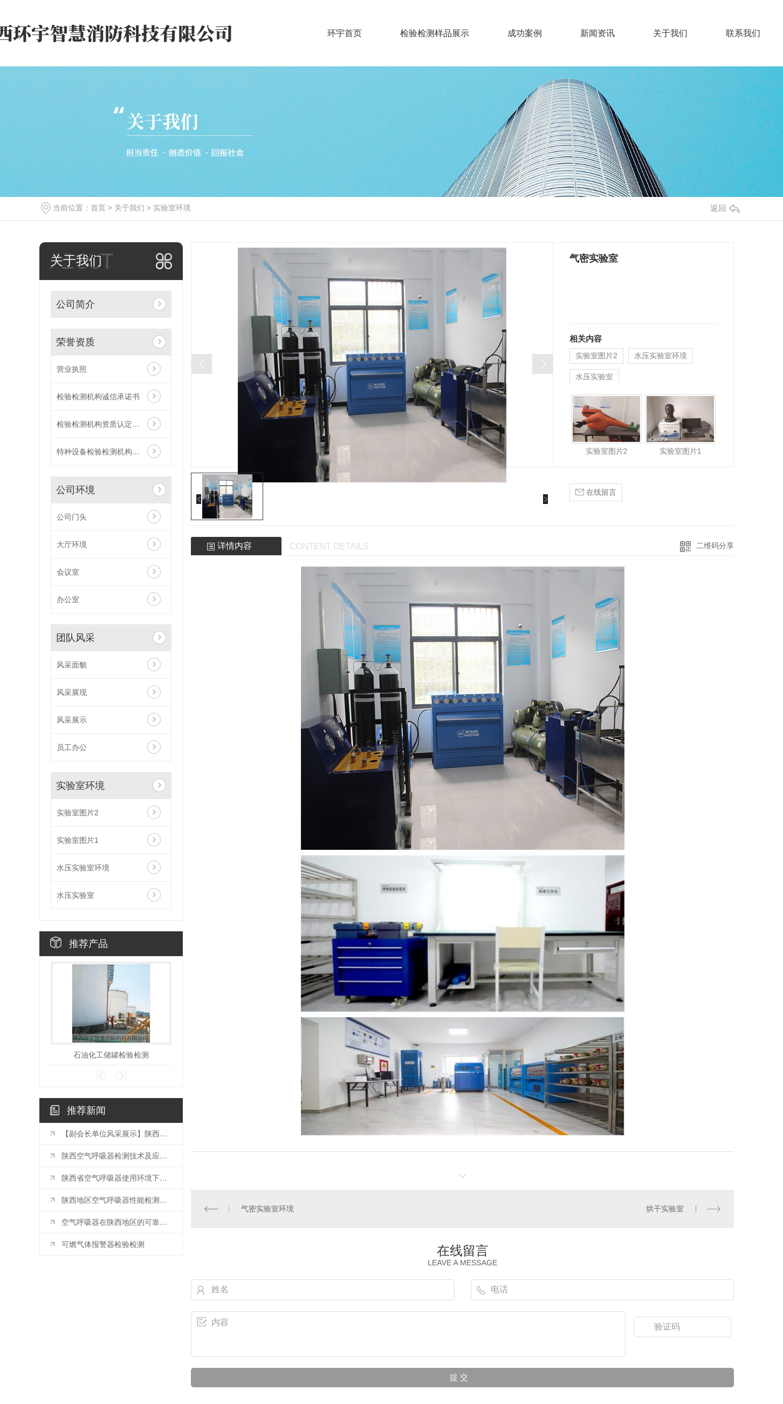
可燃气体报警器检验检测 (103, 1244)
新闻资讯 (597, 33)
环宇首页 (344, 33)
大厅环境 (72, 544)
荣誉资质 (75, 342)
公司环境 (75, 490)
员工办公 (72, 747)
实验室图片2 (78, 812)
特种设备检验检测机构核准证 (106, 451)
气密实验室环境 (267, 1208)
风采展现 (72, 692)
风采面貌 (72, 664)
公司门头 (72, 517)
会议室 (68, 572)
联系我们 (743, 33)
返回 (724, 208)
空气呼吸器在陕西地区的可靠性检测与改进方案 (116, 1222)
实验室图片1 (78, 840)
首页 (98, 207)
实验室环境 (172, 207)
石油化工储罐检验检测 (111, 1055)
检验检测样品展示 (434, 33)
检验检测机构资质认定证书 (102, 424)
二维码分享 (715, 545)
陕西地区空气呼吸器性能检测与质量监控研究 (116, 1200)
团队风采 (75, 637)
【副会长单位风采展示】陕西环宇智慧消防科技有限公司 (116, 1133)
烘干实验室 (665, 1208)
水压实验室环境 (83, 867)
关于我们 (670, 33)
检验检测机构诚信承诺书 (98, 396)
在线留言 (595, 492)
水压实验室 (75, 895)
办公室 (68, 599)
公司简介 (75, 304)
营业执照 (72, 369)
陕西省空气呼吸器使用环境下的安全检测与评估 (116, 1178)
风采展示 (72, 719)
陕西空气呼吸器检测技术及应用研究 (116, 1155)
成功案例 (524, 33)
